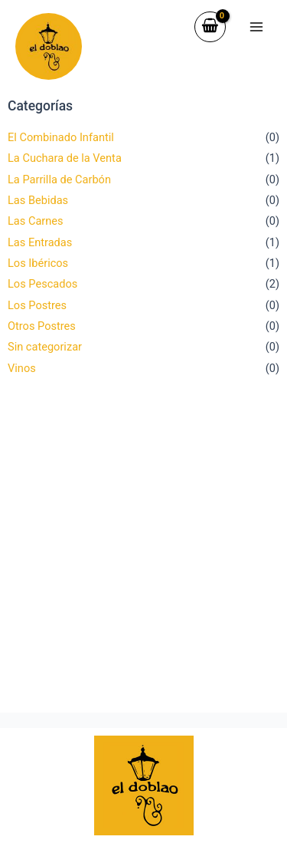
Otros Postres (42, 326)
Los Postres (37, 305)
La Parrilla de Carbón (59, 179)
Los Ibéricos (38, 263)
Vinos (22, 368)
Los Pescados (42, 284)
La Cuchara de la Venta (65, 158)
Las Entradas (40, 242)
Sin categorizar (45, 347)
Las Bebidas (38, 200)
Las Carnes (36, 221)
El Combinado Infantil (61, 137)
